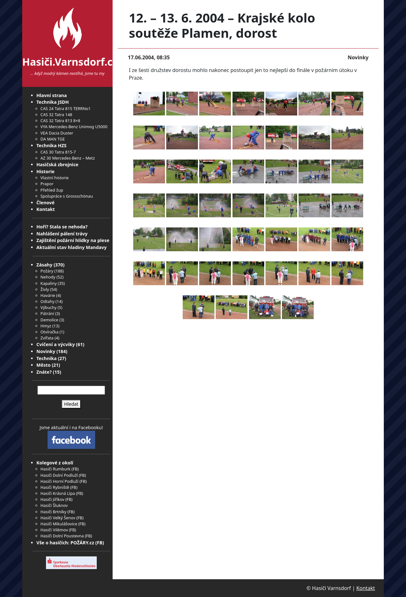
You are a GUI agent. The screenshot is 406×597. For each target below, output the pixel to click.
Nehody (48, 277)
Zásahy (44, 265)
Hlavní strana (51, 95)
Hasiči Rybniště (55, 487)
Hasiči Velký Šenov (58, 518)
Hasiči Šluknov (54, 505)
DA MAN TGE (53, 139)
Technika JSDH (52, 102)
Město (43, 365)
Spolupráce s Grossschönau (67, 196)
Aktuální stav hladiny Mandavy (71, 247)
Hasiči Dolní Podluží (59, 475)
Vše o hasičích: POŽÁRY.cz (65, 543)
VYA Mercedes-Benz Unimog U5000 (74, 126)
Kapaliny (49, 283)
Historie (45, 171)
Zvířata (47, 338)
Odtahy (48, 301)
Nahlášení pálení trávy (62, 234)
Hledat (71, 404)
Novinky (45, 351)
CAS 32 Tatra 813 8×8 (60, 120)
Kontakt (45, 209)
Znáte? (44, 372)
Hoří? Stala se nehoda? (62, 227)
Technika (46, 358)
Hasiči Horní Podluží (60, 481)
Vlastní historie (55, 177)
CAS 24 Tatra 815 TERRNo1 (66, 108)
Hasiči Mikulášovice (59, 524)
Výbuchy (49, 307)
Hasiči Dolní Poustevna (62, 536)
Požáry (47, 271)
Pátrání (47, 313)
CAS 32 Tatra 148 (56, 114)
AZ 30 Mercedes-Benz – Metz (68, 158)
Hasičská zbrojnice (57, 164)
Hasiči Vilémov (54, 530)
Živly (45, 289)
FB (75, 469)
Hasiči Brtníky (54, 512)
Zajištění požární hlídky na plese (72, 240)
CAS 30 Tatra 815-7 (58, 152)
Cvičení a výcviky (55, 344)
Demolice (49, 320)
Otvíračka (50, 332)
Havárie (48, 295)
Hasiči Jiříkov (52, 499)
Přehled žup (52, 190)
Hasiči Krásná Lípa (58, 493)
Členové (45, 203)
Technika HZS (51, 145)
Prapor (47, 184)
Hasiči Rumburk (56, 469)
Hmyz (46, 326)
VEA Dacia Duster (57, 133)
